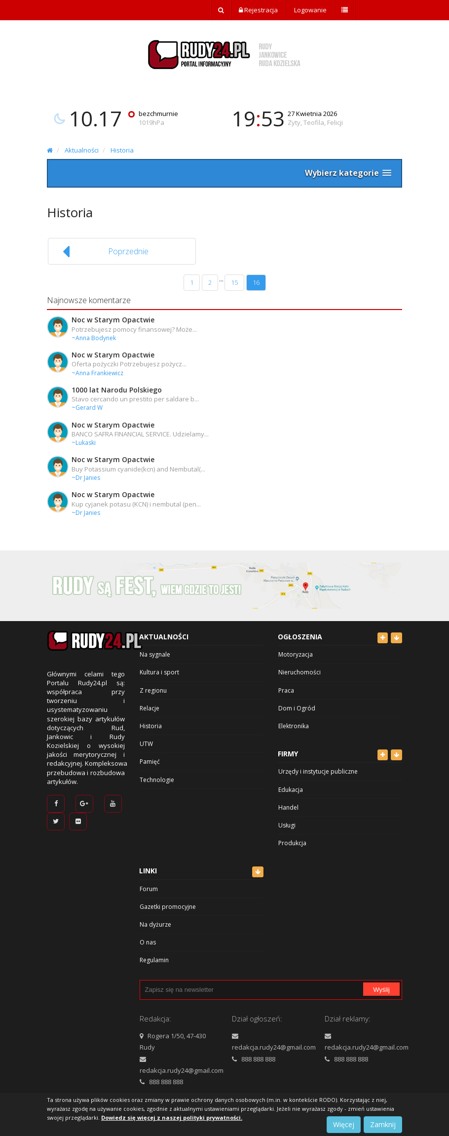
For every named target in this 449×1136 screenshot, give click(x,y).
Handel (288, 807)
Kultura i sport (159, 672)
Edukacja (290, 789)
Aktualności (82, 150)
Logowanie (310, 9)
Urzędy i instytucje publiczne (318, 771)
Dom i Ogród (296, 708)
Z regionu (153, 690)
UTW (146, 744)
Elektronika (293, 726)
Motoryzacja (295, 654)
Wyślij (381, 989)
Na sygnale (155, 654)
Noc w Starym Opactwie (113, 319)
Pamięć (150, 761)
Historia (122, 150)
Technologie (157, 780)
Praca (286, 690)
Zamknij (383, 1124)
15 (234, 282)
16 (256, 282)
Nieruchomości (299, 672)
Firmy (288, 753)
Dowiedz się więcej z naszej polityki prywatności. (171, 1117)
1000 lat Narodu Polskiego (117, 389)
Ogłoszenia (300, 636)
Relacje (149, 708)
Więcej (343, 1124)
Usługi (287, 825)
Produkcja (292, 843)
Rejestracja (258, 9)
